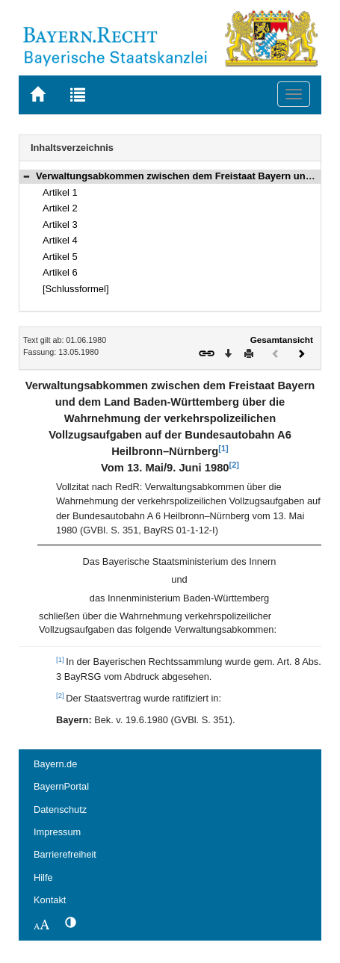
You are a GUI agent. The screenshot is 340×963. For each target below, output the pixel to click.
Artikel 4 (60, 240)
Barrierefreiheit (65, 854)
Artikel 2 (60, 208)
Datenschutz (60, 809)
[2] (234, 464)
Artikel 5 (60, 256)
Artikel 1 (60, 192)
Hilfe (43, 877)
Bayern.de (55, 764)
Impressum (57, 831)
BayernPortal (61, 786)
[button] (26, 176)
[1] (223, 448)
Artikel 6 (60, 272)
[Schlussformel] (76, 288)
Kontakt (50, 899)
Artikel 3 (60, 224)
